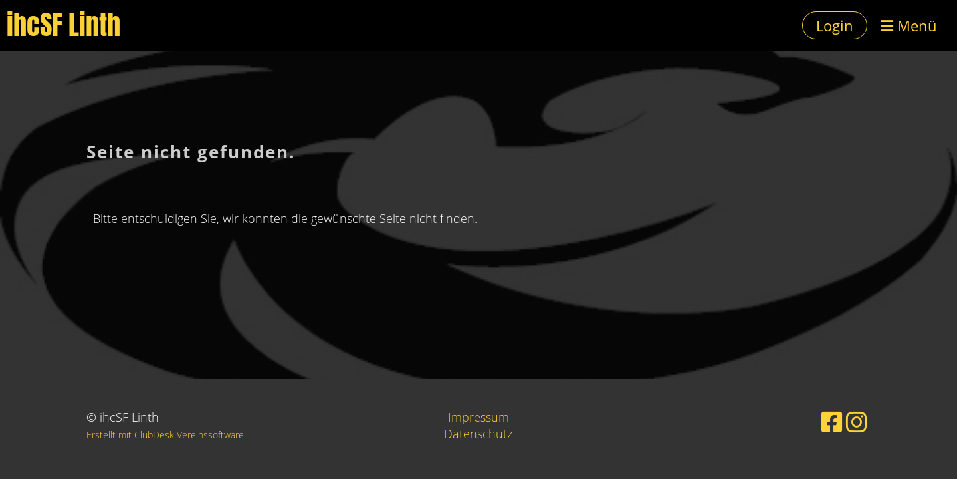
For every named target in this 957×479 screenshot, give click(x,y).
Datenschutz (478, 434)
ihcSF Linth (63, 25)
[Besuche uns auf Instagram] (856, 422)
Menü (909, 25)
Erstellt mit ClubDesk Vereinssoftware (165, 434)
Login (834, 25)
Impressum (478, 417)
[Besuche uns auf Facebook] (832, 422)
